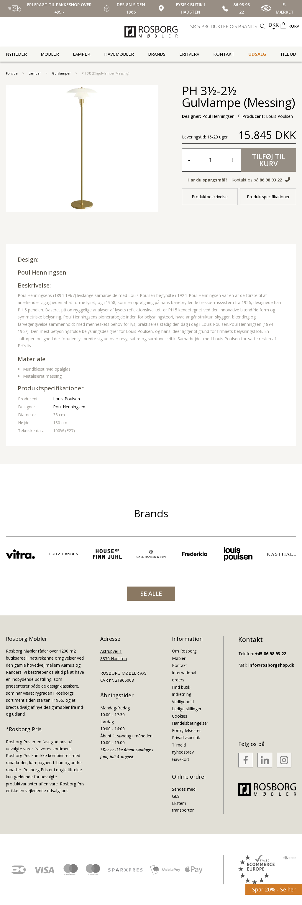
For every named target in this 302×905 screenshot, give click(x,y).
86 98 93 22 (271, 180)
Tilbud (288, 54)
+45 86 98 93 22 (270, 653)
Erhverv (189, 54)
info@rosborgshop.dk (271, 665)
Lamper (81, 54)
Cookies (179, 716)
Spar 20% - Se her (274, 889)
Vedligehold (183, 701)
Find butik (181, 687)
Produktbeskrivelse (210, 196)
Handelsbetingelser (190, 723)
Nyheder (16, 54)
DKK (273, 24)
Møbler (50, 54)
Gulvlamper (61, 73)
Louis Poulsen (66, 399)
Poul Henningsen (42, 272)
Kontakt (223, 54)
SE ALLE (151, 593)
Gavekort (180, 759)
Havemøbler (119, 54)
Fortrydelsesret (186, 730)
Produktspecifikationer (268, 196)
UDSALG (257, 54)
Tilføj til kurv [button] (268, 159)
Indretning (181, 694)
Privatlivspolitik (186, 737)
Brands (156, 54)
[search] (228, 26)
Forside (12, 73)
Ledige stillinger (186, 708)
